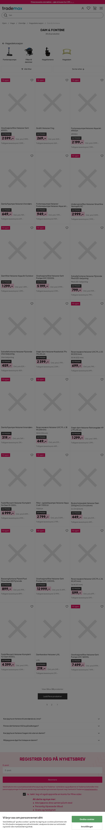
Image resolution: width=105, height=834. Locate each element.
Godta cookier (87, 819)
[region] (52, 823)
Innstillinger (87, 826)
